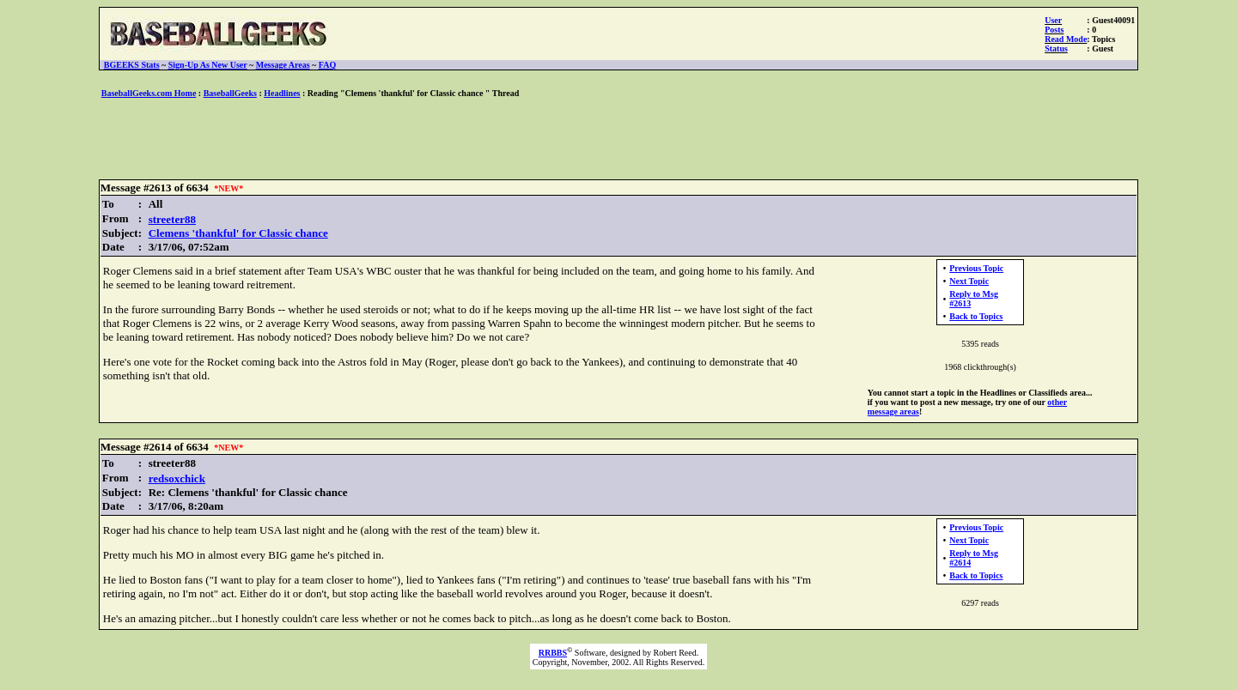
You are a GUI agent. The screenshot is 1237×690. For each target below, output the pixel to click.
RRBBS (553, 652)
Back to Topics (975, 316)
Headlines (282, 93)
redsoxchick (177, 478)
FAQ (327, 65)
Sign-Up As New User (207, 65)
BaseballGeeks (230, 93)
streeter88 (172, 219)
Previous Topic (976, 268)
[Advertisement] (618, 140)
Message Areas (283, 65)
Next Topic (969, 281)
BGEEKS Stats (132, 65)
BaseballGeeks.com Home (149, 93)
